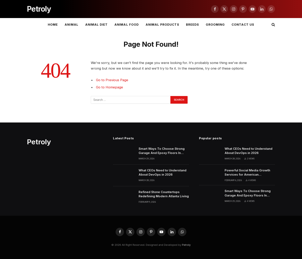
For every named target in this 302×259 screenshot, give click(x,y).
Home (53, 24)
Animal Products (162, 24)
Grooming (215, 24)
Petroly (186, 244)
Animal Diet (96, 24)
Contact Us (243, 24)
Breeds (192, 24)
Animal (71, 24)
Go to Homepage (109, 87)
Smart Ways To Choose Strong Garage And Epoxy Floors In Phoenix (162, 151)
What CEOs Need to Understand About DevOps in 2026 (162, 172)
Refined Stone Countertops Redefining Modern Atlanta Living (164, 194)
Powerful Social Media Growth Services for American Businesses (247, 172)
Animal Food (126, 24)
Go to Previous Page (112, 80)
